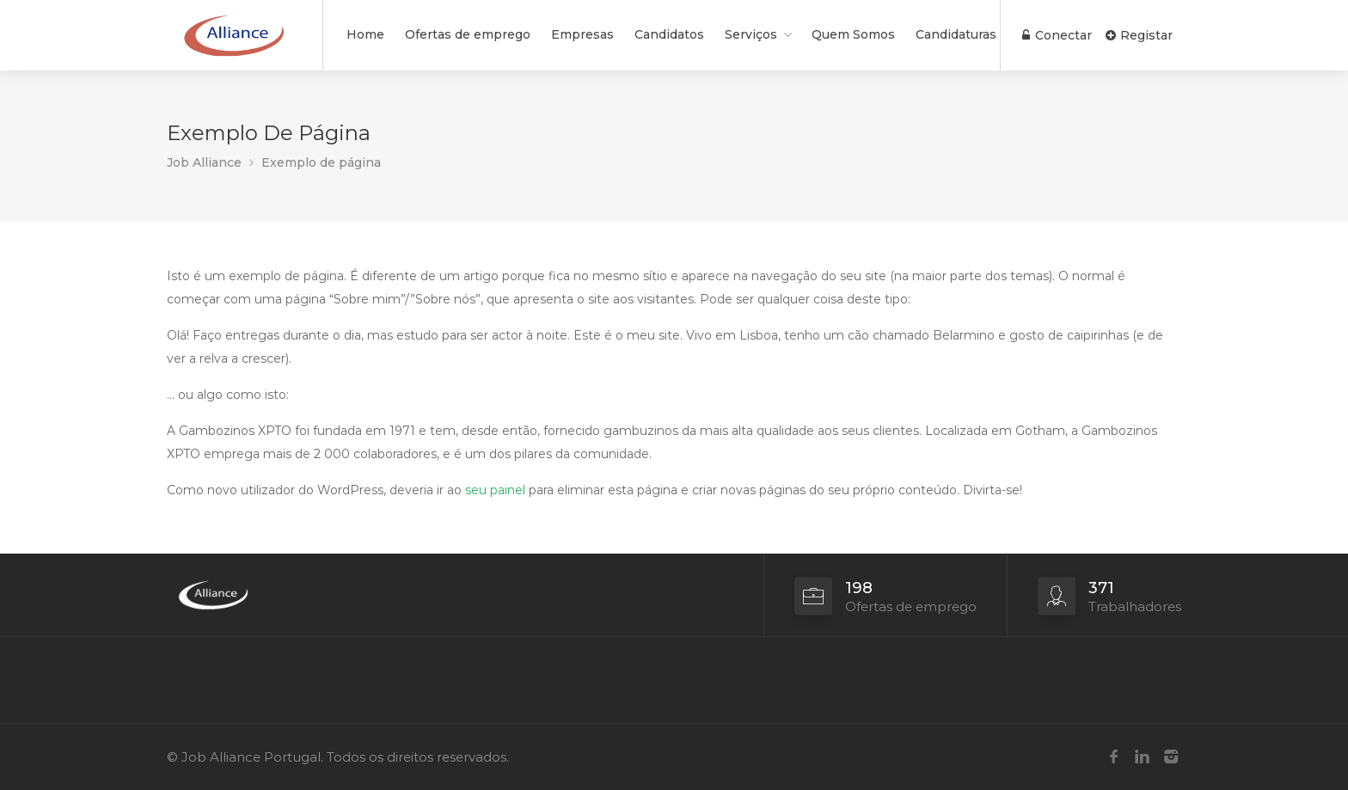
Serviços (751, 34)
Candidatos (669, 34)
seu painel (495, 490)
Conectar (1057, 35)
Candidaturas (956, 34)
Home (365, 34)
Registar (1139, 35)
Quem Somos (853, 34)
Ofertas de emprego (467, 34)
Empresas (582, 34)
